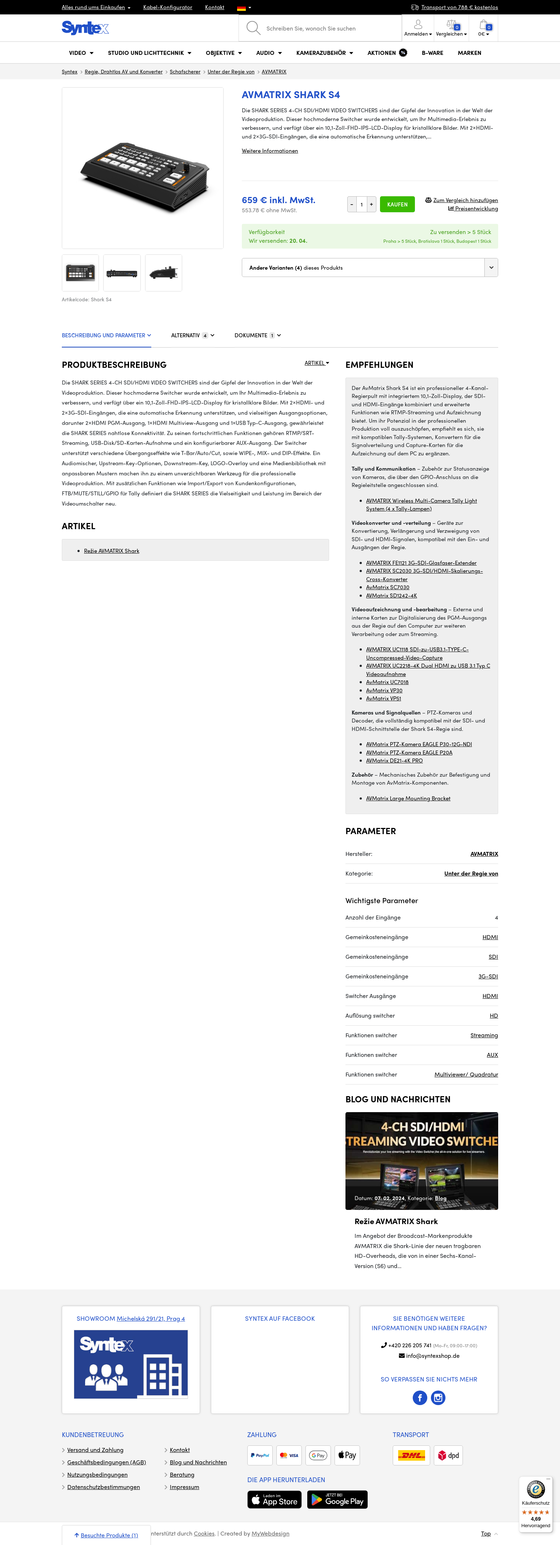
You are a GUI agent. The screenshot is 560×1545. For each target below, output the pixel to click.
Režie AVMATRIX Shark (111, 551)
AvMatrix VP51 (383, 698)
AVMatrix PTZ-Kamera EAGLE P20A (409, 752)
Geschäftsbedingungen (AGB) (106, 1462)
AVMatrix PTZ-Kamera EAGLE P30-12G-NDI (419, 744)
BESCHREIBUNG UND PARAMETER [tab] (106, 335)
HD (494, 1015)
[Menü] (548, 1480)
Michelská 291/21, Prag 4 (151, 1318)
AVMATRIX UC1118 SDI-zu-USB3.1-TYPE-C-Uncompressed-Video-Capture (417, 653)
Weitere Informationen (270, 150)
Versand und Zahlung (95, 1449)
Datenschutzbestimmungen (103, 1486)
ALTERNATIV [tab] (193, 335)
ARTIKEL (317, 363)
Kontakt (214, 7)
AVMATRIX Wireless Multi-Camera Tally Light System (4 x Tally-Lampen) (421, 504)
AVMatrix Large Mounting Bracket (408, 798)
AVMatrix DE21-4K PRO (394, 760)
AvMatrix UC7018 (387, 682)
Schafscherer (185, 71)
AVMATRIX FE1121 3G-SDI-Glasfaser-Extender (421, 563)
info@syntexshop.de (433, 1355)
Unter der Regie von (231, 71)
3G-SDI (488, 976)
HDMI (490, 937)
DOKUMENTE (258, 335)
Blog (441, 1198)
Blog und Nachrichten (198, 1462)
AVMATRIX (274, 71)
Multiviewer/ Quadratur (466, 1074)
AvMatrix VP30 (384, 690)
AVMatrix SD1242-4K (391, 595)
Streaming (484, 1035)
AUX (492, 1054)
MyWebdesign (270, 1533)
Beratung (182, 1474)
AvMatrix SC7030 (387, 587)
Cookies (204, 1533)
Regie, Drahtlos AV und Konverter (124, 71)
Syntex (69, 71)
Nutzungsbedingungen (97, 1474)
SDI (493, 956)
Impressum (184, 1486)
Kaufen (397, 204)
